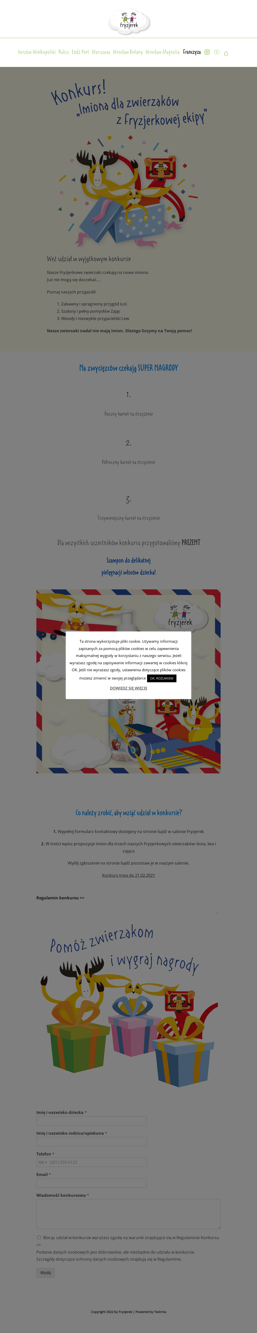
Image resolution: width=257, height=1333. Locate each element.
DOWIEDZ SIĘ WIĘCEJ (128, 688)
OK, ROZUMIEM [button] (161, 678)
